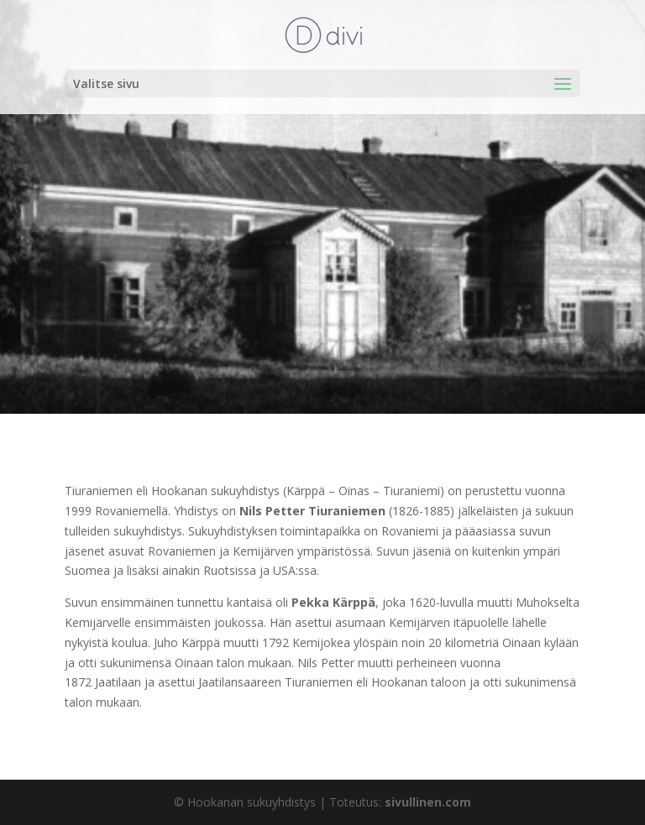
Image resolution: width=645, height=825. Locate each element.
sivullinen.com (428, 802)
